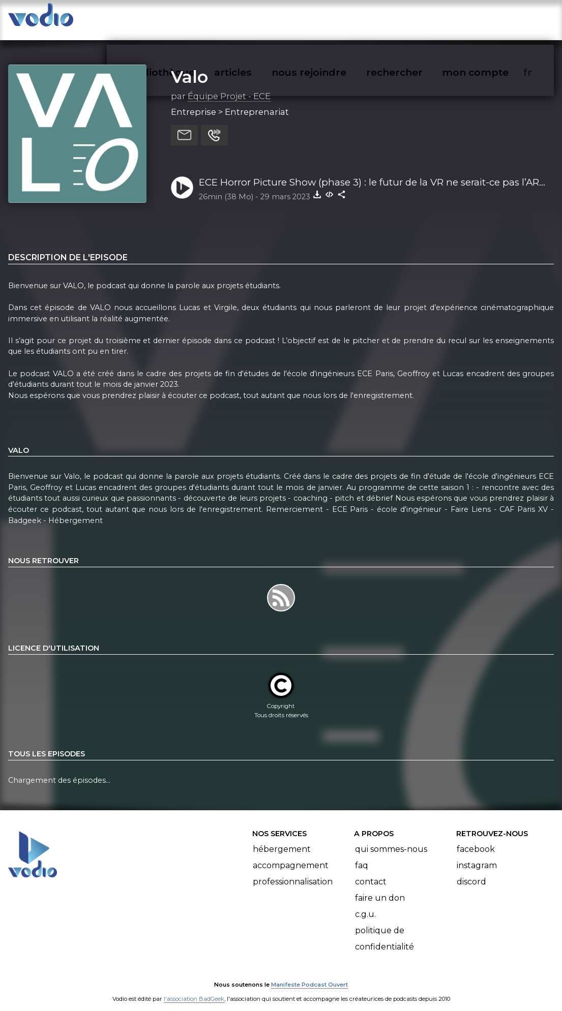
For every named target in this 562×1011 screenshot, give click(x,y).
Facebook (476, 839)
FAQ (361, 855)
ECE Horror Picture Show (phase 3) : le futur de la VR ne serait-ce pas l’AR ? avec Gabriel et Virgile (373, 172)
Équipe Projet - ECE (229, 86)
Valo (189, 66)
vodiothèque (186, 18)
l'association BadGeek (194, 988)
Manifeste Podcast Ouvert (309, 974)
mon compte (492, 18)
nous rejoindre (329, 18)
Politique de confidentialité (384, 928)
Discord (471, 871)
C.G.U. (365, 904)
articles (256, 18)
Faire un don (380, 888)
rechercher (412, 18)
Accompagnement (291, 855)
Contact (371, 871)
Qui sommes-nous (391, 839)
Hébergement (282, 839)
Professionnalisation (293, 871)
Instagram (477, 855)
